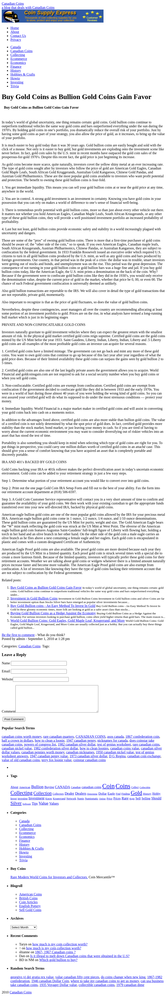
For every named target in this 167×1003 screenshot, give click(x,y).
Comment (8, 716)
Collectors (58, 799)
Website (7, 679)
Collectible (145, 792)
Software (26, 809)
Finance (16, 66)
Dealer (69, 799)
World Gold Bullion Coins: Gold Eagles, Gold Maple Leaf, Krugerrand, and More (67, 620)
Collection (42, 798)
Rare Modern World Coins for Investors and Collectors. (49, 882)
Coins (122, 791)
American (24, 792)
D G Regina (117, 761)
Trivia (14, 86)
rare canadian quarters (58, 742)
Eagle (111, 799)
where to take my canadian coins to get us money (105, 986)
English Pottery (30, 911)
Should (156, 803)
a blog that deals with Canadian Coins (28, 7)
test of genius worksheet (114, 749)
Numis (80, 803)
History (15, 70)
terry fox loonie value (57, 765)
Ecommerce (18, 59)
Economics (18, 63)
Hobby (156, 799)
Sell (138, 803)
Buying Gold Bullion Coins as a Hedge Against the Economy (53, 613)
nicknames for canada (112, 746)
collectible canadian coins (97, 990)
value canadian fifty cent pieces (77, 982)
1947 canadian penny (81, 746)
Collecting (17, 55)
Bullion (37, 792)
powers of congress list (40, 749)
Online (102, 803)
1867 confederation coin (142, 742)
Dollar (102, 799)
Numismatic (91, 803)
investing (23, 803)
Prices (117, 803)
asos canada (115, 742)
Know (48, 803)
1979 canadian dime (130, 990)
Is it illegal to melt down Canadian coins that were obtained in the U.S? (80, 961)
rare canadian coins (146, 749)
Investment (36, 803)
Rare (125, 803)
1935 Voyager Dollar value (58, 990)
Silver (16, 808)
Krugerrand (59, 803)
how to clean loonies (94, 753)
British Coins (28, 903)
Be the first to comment (18, 635)
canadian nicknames (80, 757)
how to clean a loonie (50, 746)
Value (43, 808)
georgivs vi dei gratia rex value (31, 982)
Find (118, 799)
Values (54, 809)
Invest (13, 803)
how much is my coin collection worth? (59, 949)
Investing (16, 82)
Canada (15, 47)
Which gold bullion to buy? (58, 965)
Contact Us (18, 36)
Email (6, 671)
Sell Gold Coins (30, 915)
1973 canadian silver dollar (88, 761)
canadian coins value (124, 753)
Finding (125, 799)
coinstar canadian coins (89, 765)
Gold (136, 798)
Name (6, 663)
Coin (108, 791)
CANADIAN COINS (90, 742)
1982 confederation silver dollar (56, 753)
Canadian (76, 792)
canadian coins (91, 792)
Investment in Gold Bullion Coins (34, 598)
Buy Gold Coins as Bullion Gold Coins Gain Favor (46, 587)
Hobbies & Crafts (22, 74)
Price (109, 803)
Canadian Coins (13, 3)
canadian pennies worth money (42, 757)
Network (71, 803)
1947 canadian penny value (49, 761)
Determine (92, 799)
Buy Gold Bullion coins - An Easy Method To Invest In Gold (52, 606)
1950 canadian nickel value (115, 757)
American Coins (30, 899)
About (14, 32)
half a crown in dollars (17, 746)
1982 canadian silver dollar (76, 749)
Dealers (80, 799)
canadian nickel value (17, 753)
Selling (146, 803)
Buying (49, 792)
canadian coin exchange (143, 761)
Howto (15, 78)
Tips (35, 809)
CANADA (62, 792)
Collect (135, 792)
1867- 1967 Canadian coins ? (55, 957)
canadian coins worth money (21, 742)
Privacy (15, 39)
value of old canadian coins (21, 765)
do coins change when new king (123, 982)
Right (132, 804)
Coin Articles (28, 907)
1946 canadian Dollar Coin (50, 986)
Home (14, 28)
